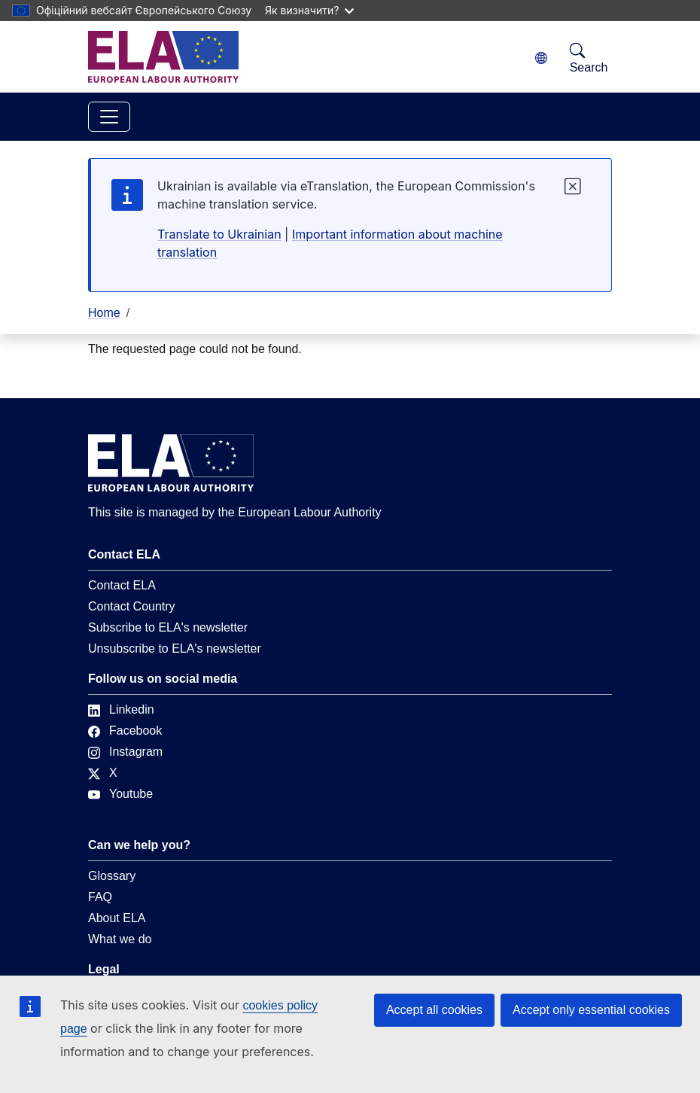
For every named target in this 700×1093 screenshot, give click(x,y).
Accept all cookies (434, 1009)
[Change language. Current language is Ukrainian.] (541, 58)
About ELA (117, 918)
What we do (119, 939)
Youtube (120, 793)
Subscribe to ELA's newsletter (168, 627)
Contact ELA (122, 585)
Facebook (125, 730)
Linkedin (121, 709)
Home (104, 312)
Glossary (111, 875)
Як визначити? (309, 10)
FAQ (100, 897)
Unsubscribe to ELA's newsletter (174, 648)
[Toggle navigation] (109, 117)
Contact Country (131, 606)
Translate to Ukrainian (219, 234)
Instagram (125, 751)
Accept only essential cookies (591, 1009)
